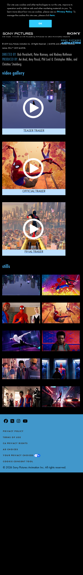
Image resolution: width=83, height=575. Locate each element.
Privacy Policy (13, 429)
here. (52, 15)
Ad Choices (10, 448)
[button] (33, 106)
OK (40, 23)
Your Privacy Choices (18, 454)
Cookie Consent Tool (18, 460)
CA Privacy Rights (15, 441)
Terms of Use (12, 435)
